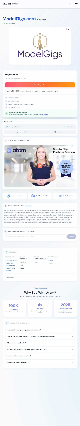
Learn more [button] (44, 114)
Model (51, 260)
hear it (28, 206)
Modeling (23, 262)
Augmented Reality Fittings (10, 264)
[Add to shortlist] (67, 29)
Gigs (22, 265)
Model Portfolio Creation (10, 269)
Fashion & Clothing (11, 260)
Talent (22, 268)
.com (36, 262)
